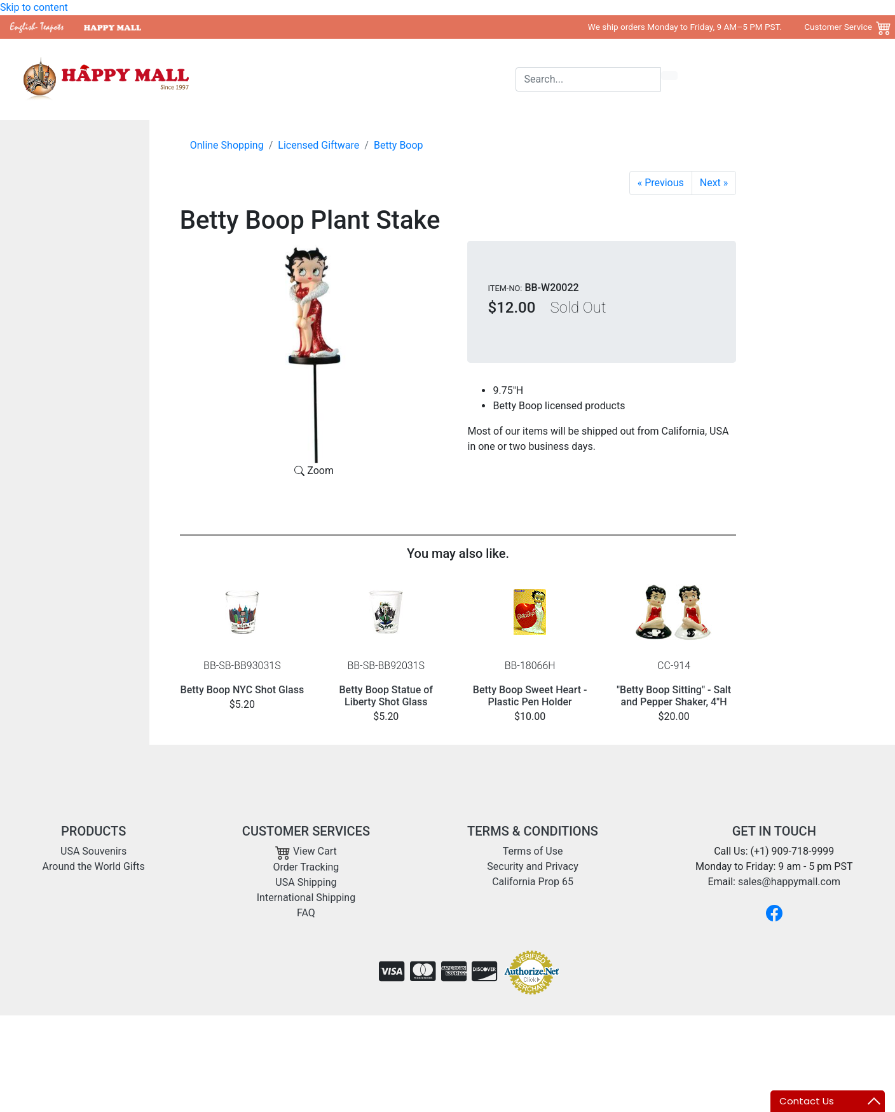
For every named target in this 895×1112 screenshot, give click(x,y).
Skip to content (34, 7)
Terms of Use (533, 851)
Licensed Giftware (318, 145)
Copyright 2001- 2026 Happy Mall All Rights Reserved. (763, 1035)
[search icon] (669, 75)
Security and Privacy (532, 866)
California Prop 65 (532, 882)
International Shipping (306, 898)
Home (258, 79)
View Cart (306, 851)
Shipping (491, 79)
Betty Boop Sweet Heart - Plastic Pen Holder (530, 696)
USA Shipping (305, 882)
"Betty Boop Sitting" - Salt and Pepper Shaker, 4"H (674, 696)
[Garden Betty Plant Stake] (714, 183)
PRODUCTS (93, 831)
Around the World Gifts (410, 79)
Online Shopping (227, 145)
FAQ (306, 913)
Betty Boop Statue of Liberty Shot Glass (386, 696)
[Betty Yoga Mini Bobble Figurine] (660, 183)
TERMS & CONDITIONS (532, 831)
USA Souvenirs (315, 79)
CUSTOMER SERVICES (306, 831)
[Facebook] (774, 913)
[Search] (588, 79)
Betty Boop (398, 145)
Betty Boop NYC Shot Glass (242, 690)
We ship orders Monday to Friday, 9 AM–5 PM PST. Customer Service (730, 27)
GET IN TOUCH (774, 831)
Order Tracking (306, 867)
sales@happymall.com (789, 882)
